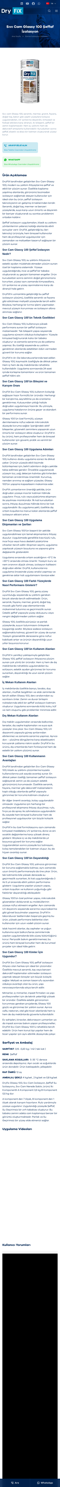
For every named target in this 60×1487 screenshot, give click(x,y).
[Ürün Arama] (49, 10)
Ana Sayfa (16, 36)
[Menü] (56, 10)
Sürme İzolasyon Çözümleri (36, 36)
